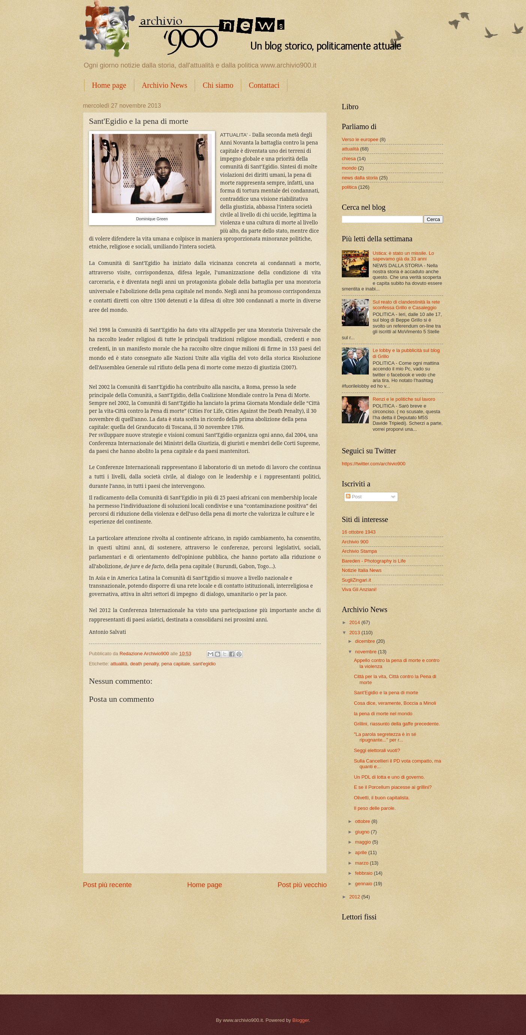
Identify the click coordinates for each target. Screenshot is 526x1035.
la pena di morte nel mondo (383, 713)
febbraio (364, 873)
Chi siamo (218, 85)
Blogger (300, 1020)
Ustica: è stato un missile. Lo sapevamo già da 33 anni (403, 256)
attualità (118, 663)
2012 (355, 897)
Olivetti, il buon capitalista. (382, 797)
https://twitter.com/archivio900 (374, 463)
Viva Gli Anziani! (359, 589)
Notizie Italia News (362, 570)
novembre (366, 651)
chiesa (349, 158)
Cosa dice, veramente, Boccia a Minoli (395, 703)
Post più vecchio (302, 885)
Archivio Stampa (359, 551)
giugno (363, 832)
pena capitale (175, 663)
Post (353, 496)
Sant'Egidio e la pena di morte (386, 692)
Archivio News (165, 85)
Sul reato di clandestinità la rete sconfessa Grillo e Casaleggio (406, 304)
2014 (355, 622)
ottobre (363, 821)
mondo (349, 168)
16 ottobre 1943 (359, 532)
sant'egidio (204, 663)
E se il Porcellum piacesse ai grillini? (393, 787)
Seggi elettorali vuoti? (377, 750)
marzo (362, 863)
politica (349, 187)
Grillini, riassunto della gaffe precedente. (397, 724)
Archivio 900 (355, 542)
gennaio (364, 883)
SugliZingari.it (356, 580)
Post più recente (107, 885)
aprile (361, 852)
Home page (109, 85)
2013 (355, 632)
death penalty (144, 663)
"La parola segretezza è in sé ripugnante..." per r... (385, 737)
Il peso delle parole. (375, 808)
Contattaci (264, 85)
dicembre (365, 641)
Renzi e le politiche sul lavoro (404, 399)
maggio (363, 842)
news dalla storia (360, 178)
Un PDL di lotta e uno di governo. (389, 777)
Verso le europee (360, 139)
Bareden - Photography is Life (374, 561)
